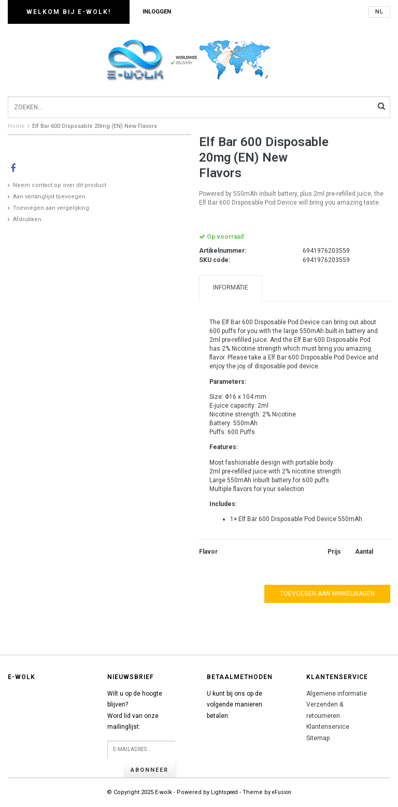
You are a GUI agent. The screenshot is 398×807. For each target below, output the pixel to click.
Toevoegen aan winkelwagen (327, 593)
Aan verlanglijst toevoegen (49, 196)
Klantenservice (327, 726)
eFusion (281, 792)
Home (16, 126)
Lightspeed (224, 792)
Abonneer (149, 770)
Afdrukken (27, 219)
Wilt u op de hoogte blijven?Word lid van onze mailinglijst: (134, 710)
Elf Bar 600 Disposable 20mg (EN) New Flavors (94, 126)
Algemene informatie (336, 693)
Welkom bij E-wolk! (68, 12)
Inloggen (157, 11)
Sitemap (318, 738)
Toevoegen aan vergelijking (51, 208)
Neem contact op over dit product (59, 185)
